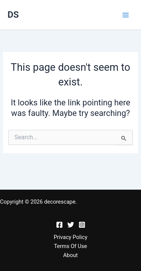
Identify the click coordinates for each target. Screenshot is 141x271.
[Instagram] (82, 224)
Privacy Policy (71, 237)
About (70, 255)
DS (13, 14)
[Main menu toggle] (125, 15)
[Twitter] (70, 224)
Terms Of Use (70, 246)
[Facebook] (59, 224)
